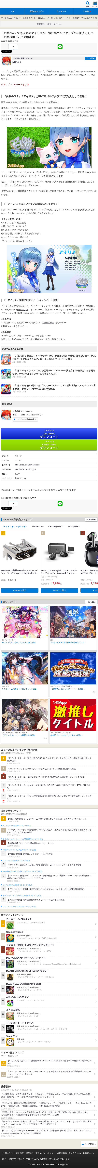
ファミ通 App (10, 4)
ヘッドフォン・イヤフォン (15, 526)
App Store (49, 434)
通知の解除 (62, 1153)
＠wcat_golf (22, 309)
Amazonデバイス (56, 526)
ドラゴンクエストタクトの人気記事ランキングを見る (22, 895)
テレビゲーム (74, 526)
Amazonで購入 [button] (19, 590)
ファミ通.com (75, 1153)
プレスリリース (61, 18)
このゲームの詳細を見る (26, 419)
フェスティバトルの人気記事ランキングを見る (19, 906)
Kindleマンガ (38, 526)
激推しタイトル (54, 24)
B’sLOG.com (88, 1153)
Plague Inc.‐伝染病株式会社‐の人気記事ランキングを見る (22, 871)
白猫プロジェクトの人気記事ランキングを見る (19, 850)
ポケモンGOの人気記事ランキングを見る (17, 885)
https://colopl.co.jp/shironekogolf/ (27, 465)
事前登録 (41, 24)
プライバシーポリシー (45, 1153)
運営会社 (30, 1153)
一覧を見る (91, 519)
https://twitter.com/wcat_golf (25, 469)
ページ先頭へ (89, 1144)
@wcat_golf (48, 322)
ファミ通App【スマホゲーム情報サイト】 (18, 18)
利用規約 (20, 1153)
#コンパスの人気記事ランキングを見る (17, 825)
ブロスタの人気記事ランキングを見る (16, 860)
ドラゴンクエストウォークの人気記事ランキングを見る (23, 839)
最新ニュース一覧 (45, 18)
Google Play (49, 445)
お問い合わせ (9, 1153)
